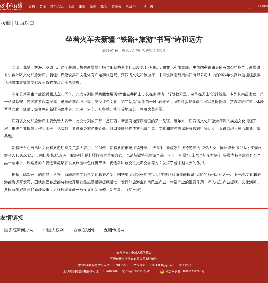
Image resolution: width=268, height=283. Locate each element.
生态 (103, 6)
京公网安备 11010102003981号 (182, 271)
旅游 (82, 6)
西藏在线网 (83, 230)
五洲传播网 (114, 230)
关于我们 (185, 265)
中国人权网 (53, 230)
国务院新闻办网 (19, 230)
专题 (71, 6)
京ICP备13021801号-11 (136, 271)
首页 (31, 6)
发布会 (116, 6)
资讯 (42, 6)
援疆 (93, 6)
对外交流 (57, 6)
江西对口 (24, 23)
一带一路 (146, 6)
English (263, 6)
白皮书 (131, 6)
